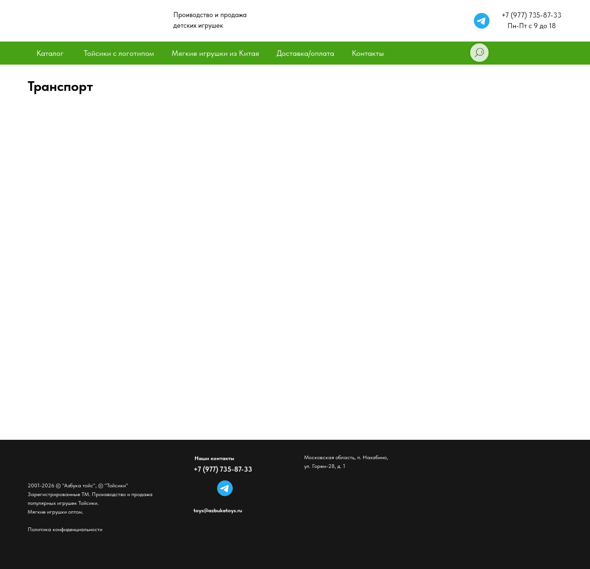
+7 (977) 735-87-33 (223, 469)
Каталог (50, 53)
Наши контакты (214, 458)
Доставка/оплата (305, 53)
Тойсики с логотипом (119, 53)
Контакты (368, 53)
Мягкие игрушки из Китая (215, 53)
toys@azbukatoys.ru (218, 510)
